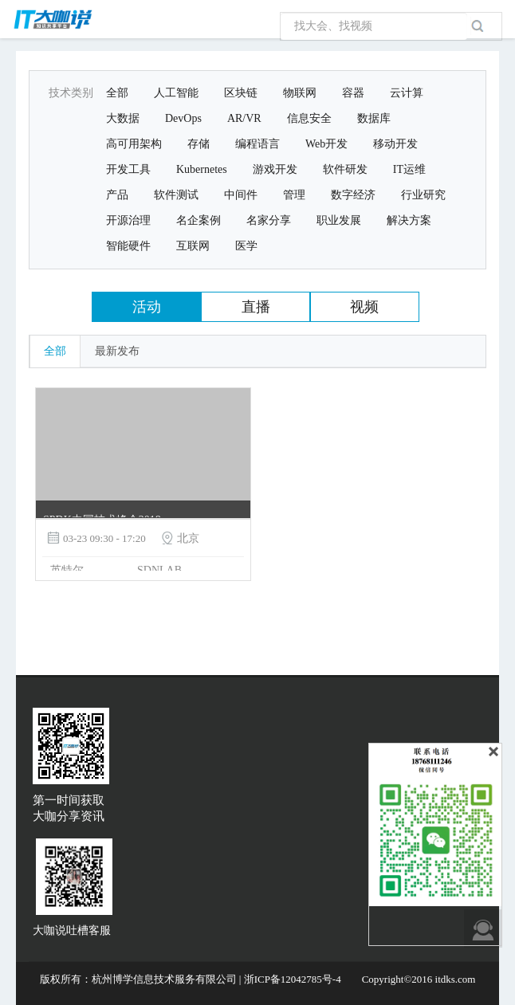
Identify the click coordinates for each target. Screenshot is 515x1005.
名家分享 (268, 220)
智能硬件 (128, 246)
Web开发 (326, 144)
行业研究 (423, 195)
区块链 (241, 93)
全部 (117, 93)
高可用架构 (134, 144)
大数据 (123, 118)
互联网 (193, 246)
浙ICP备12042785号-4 (292, 979)
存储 (198, 144)
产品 (117, 195)
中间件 (241, 195)
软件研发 (345, 169)
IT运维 (409, 169)
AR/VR (244, 118)
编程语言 (257, 144)
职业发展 (338, 220)
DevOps (183, 118)
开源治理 (128, 220)
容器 (353, 93)
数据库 (374, 118)
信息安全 (309, 118)
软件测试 (176, 195)
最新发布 (117, 351)
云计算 (406, 93)
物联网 (299, 93)
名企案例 (198, 220)
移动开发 (395, 144)
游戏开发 (275, 169)
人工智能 (176, 93)
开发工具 (128, 169)
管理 (294, 195)
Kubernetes (201, 169)
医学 (246, 246)
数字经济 (353, 195)
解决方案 (409, 220)
